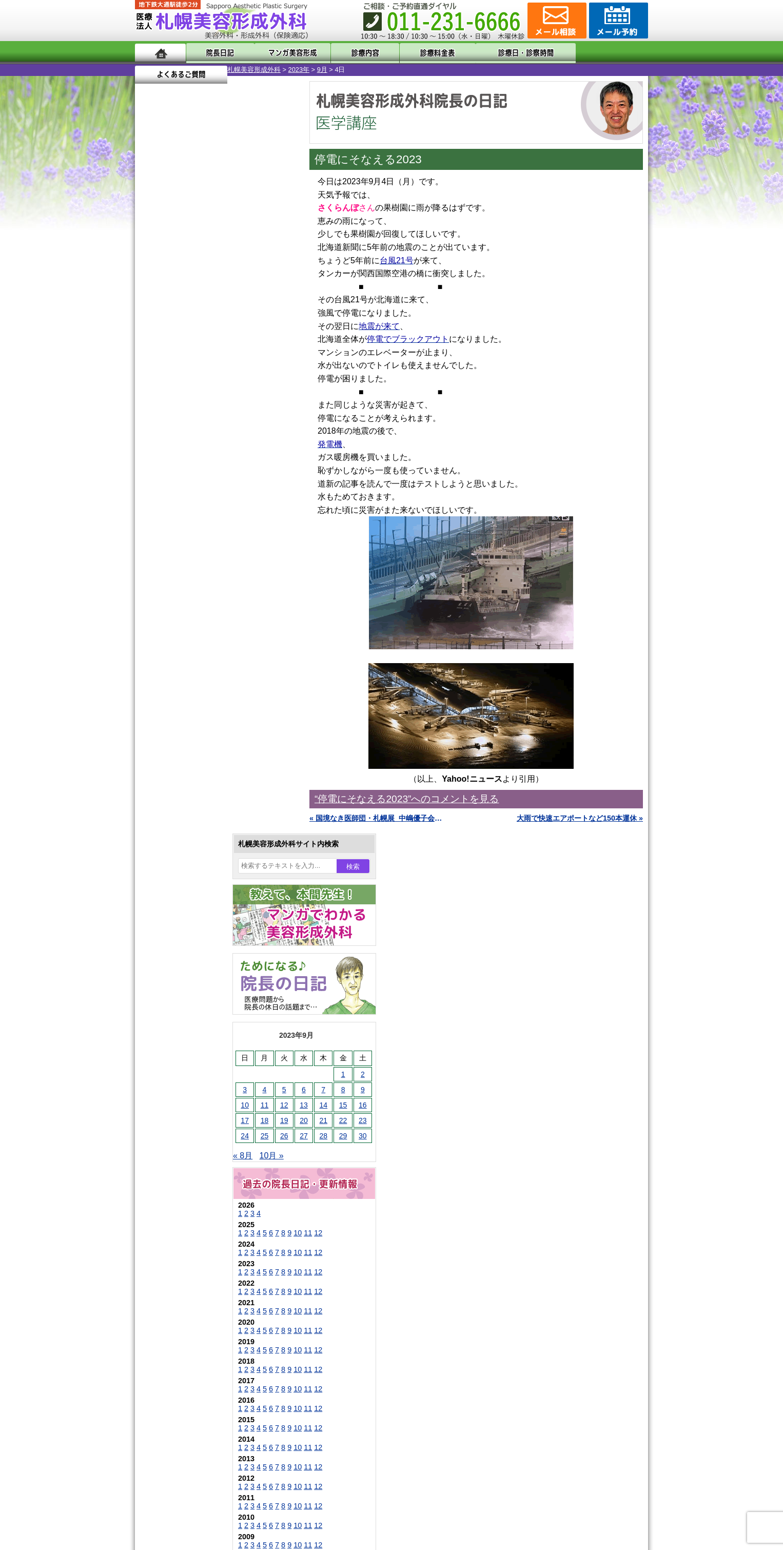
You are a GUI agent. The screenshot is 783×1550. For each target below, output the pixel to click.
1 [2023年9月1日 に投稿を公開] (251, 322)
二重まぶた (187, 959)
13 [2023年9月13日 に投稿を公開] (211, 352)
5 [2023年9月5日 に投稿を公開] (192, 337)
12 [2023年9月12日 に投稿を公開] (192, 352)
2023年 (206, 69)
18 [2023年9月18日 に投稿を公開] (172, 368)
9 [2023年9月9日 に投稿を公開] (270, 337)
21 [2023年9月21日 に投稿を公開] (231, 368)
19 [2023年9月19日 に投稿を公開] (192, 368)
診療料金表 (417, 53)
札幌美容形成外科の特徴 (194, 1274)
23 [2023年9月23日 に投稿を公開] (270, 368)
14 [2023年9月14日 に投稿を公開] (231, 352)
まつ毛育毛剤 (191, 1125)
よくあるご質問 (602, 53)
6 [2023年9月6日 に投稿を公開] (211, 337)
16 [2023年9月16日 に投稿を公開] (270, 352)
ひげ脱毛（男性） (198, 1088)
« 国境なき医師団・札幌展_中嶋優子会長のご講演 (376, 818)
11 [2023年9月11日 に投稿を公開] (172, 352)
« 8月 (150, 403)
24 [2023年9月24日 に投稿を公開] (152, 383)
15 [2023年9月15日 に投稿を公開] (251, 352)
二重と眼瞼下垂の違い (191, 977)
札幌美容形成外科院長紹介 (198, 1366)
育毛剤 (180, 1106)
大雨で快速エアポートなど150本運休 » (580, 818)
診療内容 (350, 53)
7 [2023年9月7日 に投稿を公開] (231, 337)
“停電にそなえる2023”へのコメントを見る (407, 798)
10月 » (179, 403)
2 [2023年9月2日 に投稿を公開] (270, 322)
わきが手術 (206, 996)
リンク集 (169, 1385)
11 (215, 480)
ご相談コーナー (555, 20)
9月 (230, 69)
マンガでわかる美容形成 (283, 53)
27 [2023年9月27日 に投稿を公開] (211, 383)
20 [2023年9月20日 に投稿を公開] (211, 368)
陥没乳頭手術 (191, 922)
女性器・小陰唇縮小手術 (209, 940)
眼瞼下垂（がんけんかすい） (216, 903)
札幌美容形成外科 (161, 69)
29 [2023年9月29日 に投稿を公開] (251, 383)
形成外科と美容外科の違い (198, 1292)
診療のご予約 (617, 20)
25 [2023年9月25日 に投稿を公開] (172, 383)
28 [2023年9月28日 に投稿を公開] (231, 383)
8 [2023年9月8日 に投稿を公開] (251, 337)
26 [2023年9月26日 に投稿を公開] (192, 383)
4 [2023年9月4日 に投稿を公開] (172, 337)
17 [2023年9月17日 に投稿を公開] (152, 368)
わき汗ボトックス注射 (205, 1014)
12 (226, 480)
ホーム (160, 53)
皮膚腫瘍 (183, 1162)
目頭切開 (183, 1180)
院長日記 (216, 53)
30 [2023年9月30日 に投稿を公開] (270, 383)
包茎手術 (183, 1143)
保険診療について (183, 1348)
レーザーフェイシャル (205, 1069)
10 (205, 480)
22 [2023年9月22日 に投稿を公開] (251, 368)
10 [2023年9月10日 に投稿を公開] (152, 352)
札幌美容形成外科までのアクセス (209, 1311)
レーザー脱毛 (191, 1051)
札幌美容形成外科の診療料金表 (205, 1329)
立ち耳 (180, 1033)
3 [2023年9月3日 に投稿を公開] (152, 337)
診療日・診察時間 (504, 53)
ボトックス (187, 1199)
